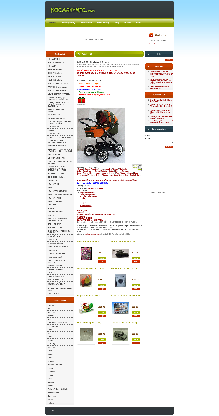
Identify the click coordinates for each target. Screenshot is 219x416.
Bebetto (104, 171)
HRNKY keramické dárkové (58, 247)
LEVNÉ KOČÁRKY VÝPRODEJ (59, 94)
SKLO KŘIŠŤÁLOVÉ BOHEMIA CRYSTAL (59, 232)
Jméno (147, 135)
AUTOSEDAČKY (54, 114)
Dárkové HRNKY (83, 210)
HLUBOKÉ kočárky (55, 80)
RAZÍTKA (51, 273)
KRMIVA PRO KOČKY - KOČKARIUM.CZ (91, 220)
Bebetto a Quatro (54, 326)
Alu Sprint (51, 312)
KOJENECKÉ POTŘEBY (57, 173)
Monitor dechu (53, 392)
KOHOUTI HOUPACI (55, 212)
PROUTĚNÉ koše (54, 134)
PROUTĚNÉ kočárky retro (57, 87)
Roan (50, 378)
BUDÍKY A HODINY (55, 266)
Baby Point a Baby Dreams (58, 323)
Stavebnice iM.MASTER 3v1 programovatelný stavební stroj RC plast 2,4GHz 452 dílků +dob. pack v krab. (161, 74)
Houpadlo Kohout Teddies (89, 296)
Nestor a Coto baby (55, 364)
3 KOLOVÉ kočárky (55, 69)
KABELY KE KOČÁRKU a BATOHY (57, 110)
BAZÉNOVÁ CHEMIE (55, 269)
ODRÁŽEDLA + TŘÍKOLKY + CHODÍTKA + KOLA (58, 219)
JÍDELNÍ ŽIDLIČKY (54, 154)
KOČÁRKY (52, 66)
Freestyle (94, 169)
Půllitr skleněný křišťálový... (90, 323)
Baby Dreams (88, 171)
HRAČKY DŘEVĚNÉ (55, 201)
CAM (50, 330)
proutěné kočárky (86, 196)
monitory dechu (86, 206)
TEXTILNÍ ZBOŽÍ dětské (56, 177)
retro (95, 196)
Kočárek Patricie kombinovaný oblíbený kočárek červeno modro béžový (161, 112)
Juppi (100, 169)
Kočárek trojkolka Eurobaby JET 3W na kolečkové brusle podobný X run (161, 106)
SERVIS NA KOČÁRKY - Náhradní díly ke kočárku (57, 141)
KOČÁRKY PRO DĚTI (55, 280)
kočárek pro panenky (92, 234)
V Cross (104, 175)
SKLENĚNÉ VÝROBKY (56, 243)
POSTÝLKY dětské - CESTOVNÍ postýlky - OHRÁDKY (59, 122)
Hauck (50, 368)
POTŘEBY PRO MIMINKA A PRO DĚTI (60, 289)
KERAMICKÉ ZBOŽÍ (55, 257)
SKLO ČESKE (53, 240)
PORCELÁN (52, 250)
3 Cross (51, 305)
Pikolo (50, 375)
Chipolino (51, 347)
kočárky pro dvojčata (87, 192)
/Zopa (116, 175)
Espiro (50, 340)
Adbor (50, 319)
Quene (85, 173)
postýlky (83, 202)
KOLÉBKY (52, 130)
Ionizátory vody (53, 403)
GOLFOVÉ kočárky (55, 73)
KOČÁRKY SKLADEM (56, 62)
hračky (82, 198)
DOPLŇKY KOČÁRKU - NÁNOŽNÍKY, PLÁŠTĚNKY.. (58, 98)
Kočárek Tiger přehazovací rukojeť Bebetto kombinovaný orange (161, 121)
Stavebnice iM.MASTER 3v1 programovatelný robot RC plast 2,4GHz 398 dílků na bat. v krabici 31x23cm (161, 81)
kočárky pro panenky (87, 194)
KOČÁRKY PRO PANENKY (57, 90)
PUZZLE (51, 208)
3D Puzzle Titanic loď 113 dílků (125, 296)
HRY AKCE (52, 205)
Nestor (112, 173)
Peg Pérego (52, 371)
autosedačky (84, 200)
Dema (50, 337)
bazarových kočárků (95, 188)
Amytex (51, 399)
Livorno (51, 361)
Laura (50, 357)
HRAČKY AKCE (53, 184)
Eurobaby (51, 344)
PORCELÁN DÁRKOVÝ (56, 253)
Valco (50, 351)
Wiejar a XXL (82, 175)
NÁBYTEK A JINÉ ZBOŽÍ (57, 146)
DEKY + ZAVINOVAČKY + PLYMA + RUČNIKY (60, 162)
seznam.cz (52, 410)
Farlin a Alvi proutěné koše (58, 389)
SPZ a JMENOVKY (54, 224)
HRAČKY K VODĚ (54, 198)
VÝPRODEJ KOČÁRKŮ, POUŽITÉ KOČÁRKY (56, 284)
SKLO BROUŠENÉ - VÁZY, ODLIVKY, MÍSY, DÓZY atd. (96, 214)
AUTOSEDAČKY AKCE (56, 118)
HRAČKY (51, 187)
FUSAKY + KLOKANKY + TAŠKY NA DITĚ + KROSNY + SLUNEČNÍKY (60, 104)
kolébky (83, 204)
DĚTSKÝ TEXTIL (54, 180)
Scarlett (51, 382)
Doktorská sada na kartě (88, 241)
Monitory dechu (94, 175)
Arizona (51, 316)
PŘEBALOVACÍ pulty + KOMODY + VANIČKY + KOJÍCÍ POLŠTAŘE (60, 150)
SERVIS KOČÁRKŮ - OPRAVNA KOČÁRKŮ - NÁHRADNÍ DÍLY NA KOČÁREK (107, 180)
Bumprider (52, 396)
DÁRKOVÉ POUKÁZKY (56, 276)
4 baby (111, 175)
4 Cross (51, 309)
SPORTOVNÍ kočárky (55, 76)
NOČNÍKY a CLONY (55, 227)
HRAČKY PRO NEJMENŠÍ (57, 191)
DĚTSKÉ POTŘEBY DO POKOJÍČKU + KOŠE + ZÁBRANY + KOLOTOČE (57, 168)
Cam (126, 175)
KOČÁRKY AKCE (54, 59)
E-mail (147, 138)
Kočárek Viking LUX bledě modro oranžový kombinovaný (161, 117)
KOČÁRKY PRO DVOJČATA (58, 83)
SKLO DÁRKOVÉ (54, 236)
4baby (50, 385)
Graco (50, 354)
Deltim (111, 171)
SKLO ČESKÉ (82, 216)
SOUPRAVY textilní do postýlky (59, 137)
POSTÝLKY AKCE (54, 127)
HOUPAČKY (52, 215)
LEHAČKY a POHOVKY (56, 158)
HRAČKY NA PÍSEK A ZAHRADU (60, 194)
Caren (50, 333)
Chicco (115, 169)
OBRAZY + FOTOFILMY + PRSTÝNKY (57, 261)
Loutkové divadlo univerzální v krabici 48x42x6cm (160, 87)
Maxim (117, 171)
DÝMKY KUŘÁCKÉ (55, 293)
